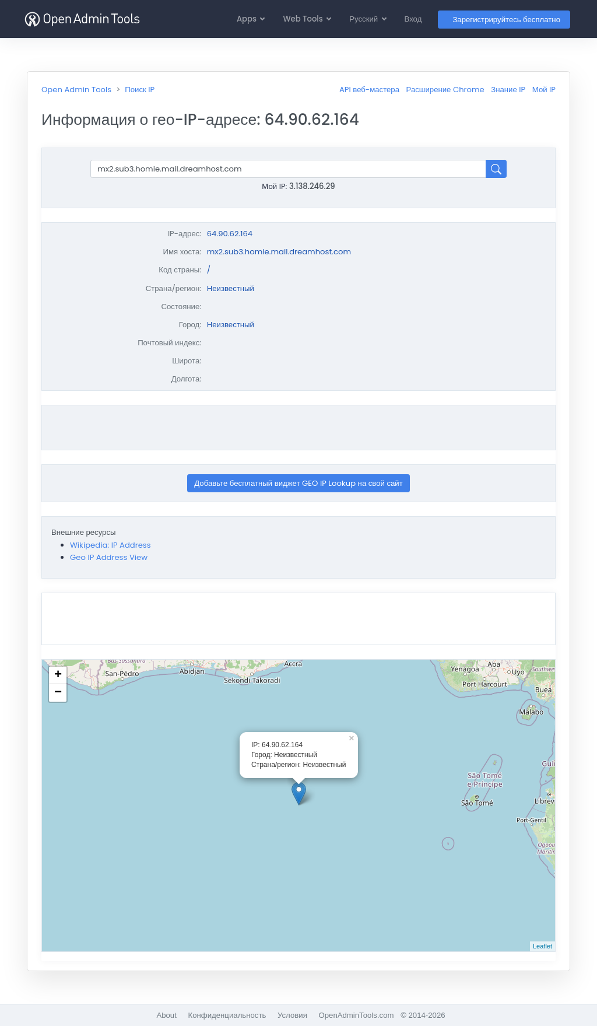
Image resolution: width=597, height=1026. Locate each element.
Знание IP (508, 89)
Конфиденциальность (227, 1015)
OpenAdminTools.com (356, 1015)
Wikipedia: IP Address (110, 545)
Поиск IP (139, 89)
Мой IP (544, 89)
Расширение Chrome (445, 89)
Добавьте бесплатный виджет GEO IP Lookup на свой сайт (298, 483)
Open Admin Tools (76, 89)
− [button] (58, 693)
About (166, 1015)
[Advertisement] (298, 427)
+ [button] (58, 675)
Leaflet (542, 946)
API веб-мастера (369, 89)
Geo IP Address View (109, 557)
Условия (292, 1015)
